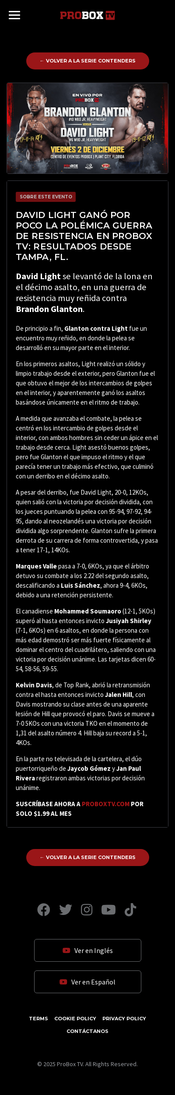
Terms (38, 1018)
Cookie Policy (75, 1018)
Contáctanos (87, 1031)
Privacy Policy (124, 1018)
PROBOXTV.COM (106, 804)
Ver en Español (88, 981)
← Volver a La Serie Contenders (88, 61)
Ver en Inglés (88, 950)
